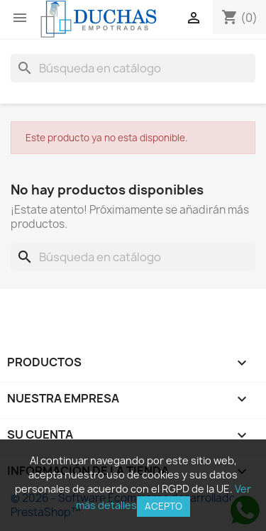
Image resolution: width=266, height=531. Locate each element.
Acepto (163, 506)
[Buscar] (133, 68)
